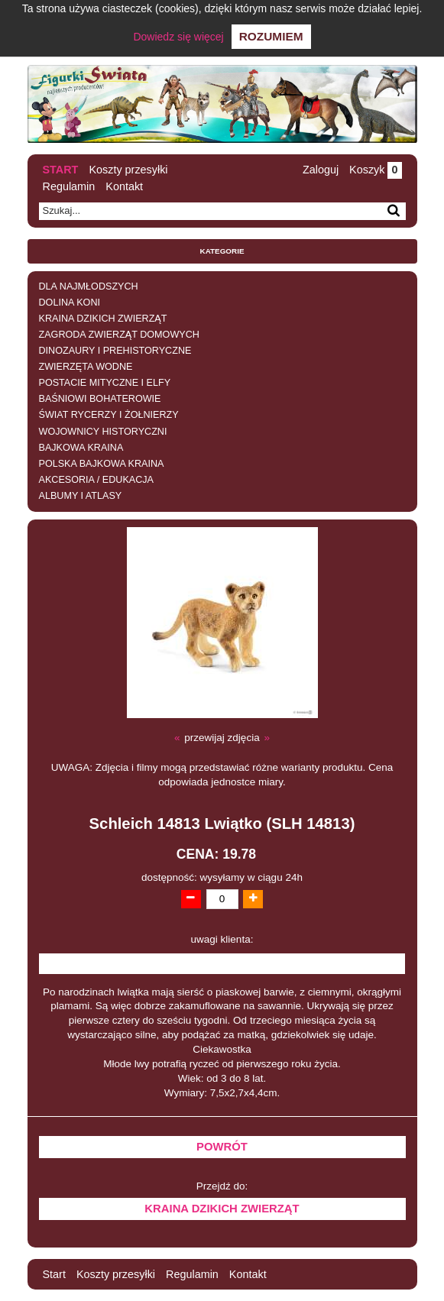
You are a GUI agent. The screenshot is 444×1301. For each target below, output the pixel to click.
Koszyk (375, 169)
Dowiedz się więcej (178, 37)
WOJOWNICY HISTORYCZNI (103, 431)
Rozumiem (271, 36)
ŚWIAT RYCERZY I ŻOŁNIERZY (109, 414)
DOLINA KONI (69, 302)
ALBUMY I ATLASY (80, 495)
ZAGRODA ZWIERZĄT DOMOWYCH (119, 334)
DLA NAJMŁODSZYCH (88, 286)
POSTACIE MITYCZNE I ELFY (105, 382)
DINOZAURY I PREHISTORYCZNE (115, 350)
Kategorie (222, 251)
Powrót (222, 1147)
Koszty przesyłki (128, 169)
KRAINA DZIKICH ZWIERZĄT (103, 318)
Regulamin (69, 186)
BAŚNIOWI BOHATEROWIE (100, 398)
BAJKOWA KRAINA (81, 447)
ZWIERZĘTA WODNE (86, 366)
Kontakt (124, 186)
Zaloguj (321, 169)
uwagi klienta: (222, 939)
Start (61, 169)
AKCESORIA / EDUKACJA (96, 479)
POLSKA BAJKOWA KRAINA (101, 463)
